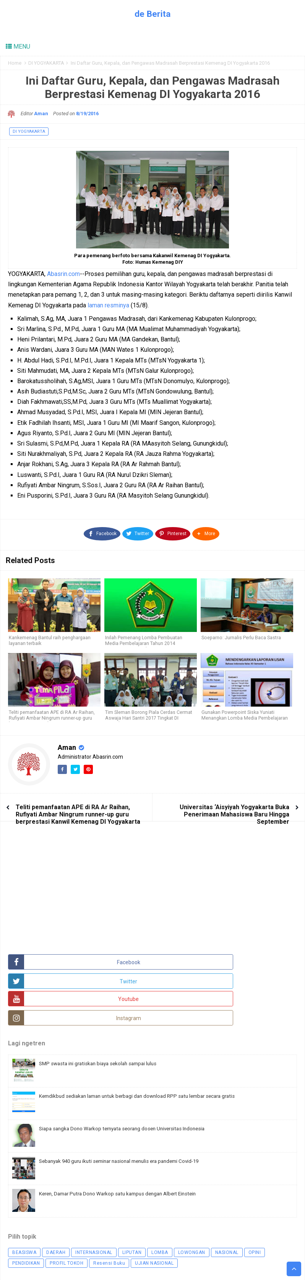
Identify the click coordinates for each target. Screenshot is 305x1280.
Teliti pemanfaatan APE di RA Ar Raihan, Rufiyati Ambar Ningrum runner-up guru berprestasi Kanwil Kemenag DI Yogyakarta (78, 810)
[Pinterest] (172, 531)
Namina (189, 1266)
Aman (68, 744)
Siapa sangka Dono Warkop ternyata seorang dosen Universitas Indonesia (131, 1089)
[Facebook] (102, 531)
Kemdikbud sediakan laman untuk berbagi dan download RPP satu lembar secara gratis (147, 1056)
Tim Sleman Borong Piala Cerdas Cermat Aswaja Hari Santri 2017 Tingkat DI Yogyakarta (148, 715)
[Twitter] (137, 531)
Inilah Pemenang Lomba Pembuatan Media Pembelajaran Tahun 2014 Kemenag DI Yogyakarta (143, 640)
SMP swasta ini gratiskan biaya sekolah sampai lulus (104, 1024)
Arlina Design (151, 1266)
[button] (205, 531)
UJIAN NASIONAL (154, 1224)
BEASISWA (24, 1213)
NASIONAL (226, 1213)
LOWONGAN (191, 1213)
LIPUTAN (132, 1213)
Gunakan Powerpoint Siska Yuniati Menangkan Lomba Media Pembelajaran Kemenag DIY (245, 715)
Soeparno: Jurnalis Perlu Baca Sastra (241, 635)
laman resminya (108, 305)
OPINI (254, 1213)
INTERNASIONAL (93, 1213)
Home (14, 63)
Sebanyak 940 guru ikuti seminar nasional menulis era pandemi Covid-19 (129, 1121)
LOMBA (159, 1213)
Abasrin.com (63, 274)
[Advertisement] (65, 892)
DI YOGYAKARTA (46, 63)
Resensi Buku (109, 1224)
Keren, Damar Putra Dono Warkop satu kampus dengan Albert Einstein (126, 1154)
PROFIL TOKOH (66, 1224)
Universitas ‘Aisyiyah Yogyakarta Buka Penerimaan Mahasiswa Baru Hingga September (234, 810)
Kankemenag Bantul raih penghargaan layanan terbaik (50, 637)
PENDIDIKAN (26, 1224)
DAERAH (55, 1213)
